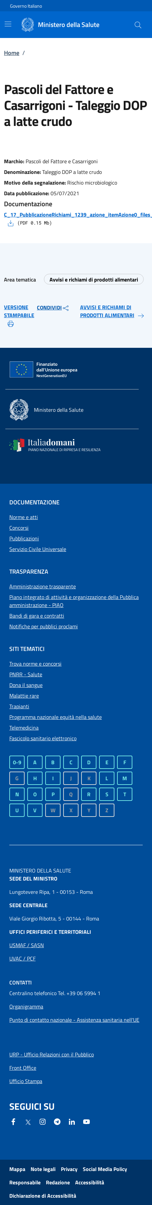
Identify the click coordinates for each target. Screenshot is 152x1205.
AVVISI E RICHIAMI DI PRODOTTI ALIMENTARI (112, 311)
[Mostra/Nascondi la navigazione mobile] (8, 24)
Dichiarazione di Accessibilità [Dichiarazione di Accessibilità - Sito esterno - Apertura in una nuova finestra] (42, 1196)
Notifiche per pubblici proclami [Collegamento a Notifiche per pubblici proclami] (43, 626)
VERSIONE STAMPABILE (19, 315)
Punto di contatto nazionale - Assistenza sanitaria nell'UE (74, 1020)
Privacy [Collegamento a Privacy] (69, 1169)
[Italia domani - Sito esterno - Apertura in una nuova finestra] (59, 445)
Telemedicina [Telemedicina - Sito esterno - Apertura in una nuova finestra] (24, 728)
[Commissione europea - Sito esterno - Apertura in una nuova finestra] (43, 369)
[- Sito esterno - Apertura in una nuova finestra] (86, 1121)
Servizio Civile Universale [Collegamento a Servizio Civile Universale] (37, 549)
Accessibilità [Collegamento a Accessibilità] (89, 1182)
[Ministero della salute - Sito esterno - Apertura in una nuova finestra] (46, 410)
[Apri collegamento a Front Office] (22, 1068)
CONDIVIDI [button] (53, 307)
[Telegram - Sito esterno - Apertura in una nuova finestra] (57, 1121)
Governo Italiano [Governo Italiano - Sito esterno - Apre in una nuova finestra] (26, 5)
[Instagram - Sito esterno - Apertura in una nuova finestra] (43, 1121)
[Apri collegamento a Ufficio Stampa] (25, 1081)
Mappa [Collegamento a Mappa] (17, 1169)
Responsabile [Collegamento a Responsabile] (25, 1182)
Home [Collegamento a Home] (11, 52)
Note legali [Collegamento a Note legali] (43, 1169)
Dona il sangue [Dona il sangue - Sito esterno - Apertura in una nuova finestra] (26, 685)
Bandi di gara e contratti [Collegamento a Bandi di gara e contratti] (36, 616)
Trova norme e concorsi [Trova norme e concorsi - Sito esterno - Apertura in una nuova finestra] (35, 664)
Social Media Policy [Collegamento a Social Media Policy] (105, 1169)
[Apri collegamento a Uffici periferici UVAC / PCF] (22, 958)
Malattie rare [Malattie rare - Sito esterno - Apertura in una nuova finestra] (24, 696)
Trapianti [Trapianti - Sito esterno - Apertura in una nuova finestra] (19, 706)
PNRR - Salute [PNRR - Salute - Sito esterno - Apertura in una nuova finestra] (25, 674)
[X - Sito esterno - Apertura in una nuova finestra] (28, 1122)
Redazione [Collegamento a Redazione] (58, 1182)
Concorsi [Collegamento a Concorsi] (19, 528)
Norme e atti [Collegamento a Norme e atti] (23, 517)
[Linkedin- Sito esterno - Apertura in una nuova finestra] (72, 1121)
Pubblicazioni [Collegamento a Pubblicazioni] (24, 538)
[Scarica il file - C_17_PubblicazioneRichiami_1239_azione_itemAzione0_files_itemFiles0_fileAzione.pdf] (11, 223)
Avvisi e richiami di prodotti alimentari (94, 280)
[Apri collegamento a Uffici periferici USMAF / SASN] (26, 945)
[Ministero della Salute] (70, 25)
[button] (138, 24)
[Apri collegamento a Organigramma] (26, 1006)
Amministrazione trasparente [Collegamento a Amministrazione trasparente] (42, 586)
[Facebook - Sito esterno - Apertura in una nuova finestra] (13, 1121)
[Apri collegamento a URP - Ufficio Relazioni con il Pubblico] (51, 1054)
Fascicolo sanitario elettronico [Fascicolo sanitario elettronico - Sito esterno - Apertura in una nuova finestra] (42, 738)
